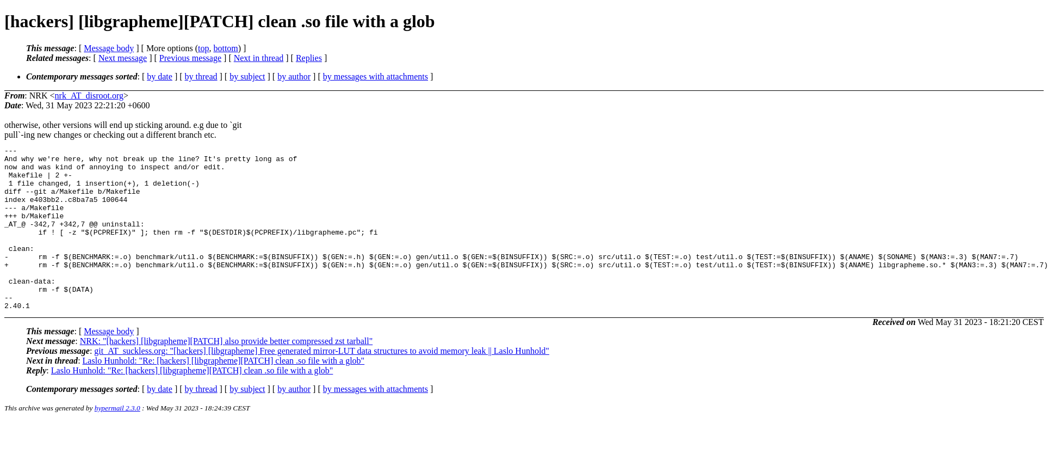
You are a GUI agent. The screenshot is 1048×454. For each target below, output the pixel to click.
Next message (122, 58)
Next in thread (259, 58)
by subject (247, 76)
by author (294, 76)
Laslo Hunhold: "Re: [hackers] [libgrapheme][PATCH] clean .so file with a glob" (224, 393)
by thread (201, 76)
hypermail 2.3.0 (117, 441)
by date (159, 76)
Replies (309, 58)
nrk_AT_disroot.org (89, 95)
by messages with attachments (375, 76)
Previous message (190, 58)
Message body (109, 48)
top (203, 48)
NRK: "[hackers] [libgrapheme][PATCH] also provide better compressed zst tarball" (226, 373)
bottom (225, 48)
